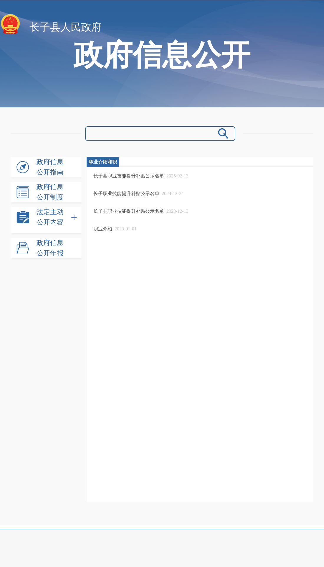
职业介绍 (102, 228)
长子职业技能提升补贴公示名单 (126, 193)
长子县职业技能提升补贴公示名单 (128, 175)
